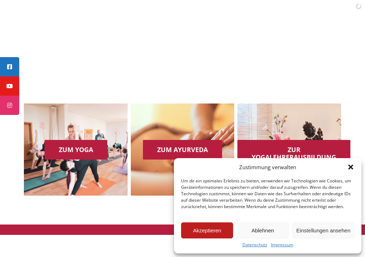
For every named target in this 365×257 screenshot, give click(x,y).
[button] (350, 167)
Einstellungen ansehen (323, 230)
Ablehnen (262, 230)
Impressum (282, 245)
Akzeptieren (207, 230)
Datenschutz (254, 245)
